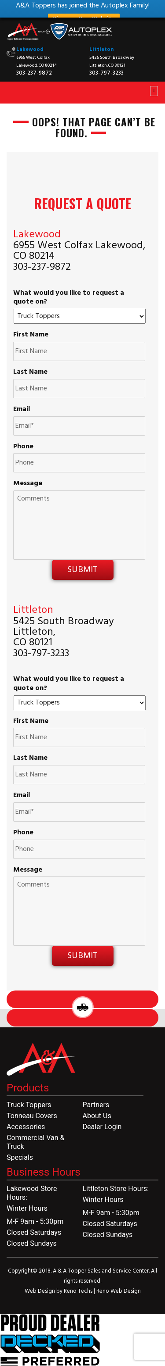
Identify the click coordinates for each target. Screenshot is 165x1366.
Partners (96, 1105)
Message (27, 483)
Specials (20, 1157)
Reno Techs (79, 1291)
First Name (30, 335)
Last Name (30, 372)
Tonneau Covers (32, 1116)
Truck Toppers (29, 1105)
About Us (97, 1116)
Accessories (26, 1127)
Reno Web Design (118, 1291)
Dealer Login (102, 1127)
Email (21, 409)
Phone (23, 446)
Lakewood (30, 49)
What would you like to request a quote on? (68, 298)
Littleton (101, 49)
